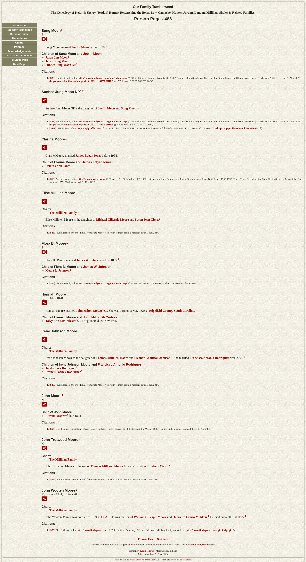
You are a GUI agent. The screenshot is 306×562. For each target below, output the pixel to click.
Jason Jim (56, 57)
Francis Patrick (63, 371)
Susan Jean (146, 219)
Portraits (19, 46)
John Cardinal (185, 560)
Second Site (148, 560)
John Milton (91, 310)
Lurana (55, 415)
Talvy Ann (59, 320)
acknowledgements (199, 544)
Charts (19, 42)
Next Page (19, 64)
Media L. (57, 270)
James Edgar (88, 155)
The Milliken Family (63, 212)
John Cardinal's (136, 560)
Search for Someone (19, 55)
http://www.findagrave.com (92, 530)
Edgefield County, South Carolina (171, 310)
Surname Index (19, 34)
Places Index (19, 38)
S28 (52, 77)
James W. (88, 260)
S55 (52, 428)
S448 (52, 128)
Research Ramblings (19, 29)
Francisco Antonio (209, 358)
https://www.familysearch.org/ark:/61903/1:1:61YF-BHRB (81, 81)
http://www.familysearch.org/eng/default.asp (103, 77)
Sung (128, 108)
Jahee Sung (57, 61)
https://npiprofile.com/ (89, 128)
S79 (52, 530)
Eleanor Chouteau (152, 358)
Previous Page (19, 59)
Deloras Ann (57, 166)
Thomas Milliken (112, 358)
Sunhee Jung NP (60, 65)
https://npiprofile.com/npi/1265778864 (237, 128)
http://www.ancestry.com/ (91, 179)
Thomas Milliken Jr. (109, 466)
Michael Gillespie (112, 219)
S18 (52, 179)
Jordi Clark (60, 368)
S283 (52, 232)
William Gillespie (150, 517)
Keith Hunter (147, 550)
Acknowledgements (19, 51)
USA (104, 517)
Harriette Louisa (190, 517)
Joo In (80, 47)
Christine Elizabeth (150, 466)
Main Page (19, 25)
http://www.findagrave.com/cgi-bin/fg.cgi (209, 530)
